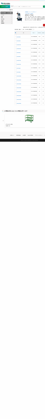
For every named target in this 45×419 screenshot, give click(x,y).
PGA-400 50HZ (19, 52)
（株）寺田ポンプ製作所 (29, 13)
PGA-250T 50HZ (19, 44)
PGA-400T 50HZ (19, 60)
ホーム (1, 9)
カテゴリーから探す (4, 6)
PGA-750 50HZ (19, 68)
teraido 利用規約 (30, 135)
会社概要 (24, 135)
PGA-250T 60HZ (19, 48)
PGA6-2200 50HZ (19, 99)
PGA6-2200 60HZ (19, 103)
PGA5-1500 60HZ (19, 87)
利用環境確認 (18, 135)
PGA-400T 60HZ (19, 64)
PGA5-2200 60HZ (19, 95)
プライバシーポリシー (38, 135)
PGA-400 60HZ (19, 56)
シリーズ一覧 (6, 9)
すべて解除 (10, 12)
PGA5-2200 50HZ (19, 91)
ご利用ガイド (12, 135)
